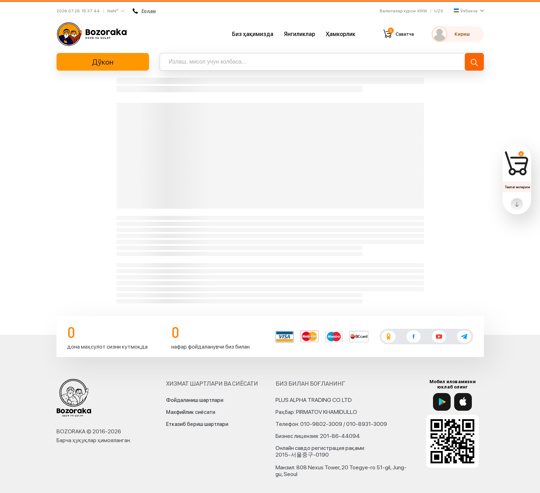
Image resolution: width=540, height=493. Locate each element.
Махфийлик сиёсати (190, 412)
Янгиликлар (299, 34)
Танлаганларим (517, 187)
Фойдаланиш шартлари (194, 400)
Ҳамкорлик (340, 34)
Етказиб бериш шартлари (197, 424)
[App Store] (463, 402)
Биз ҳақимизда (252, 34)
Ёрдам (144, 11)
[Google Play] (442, 402)
